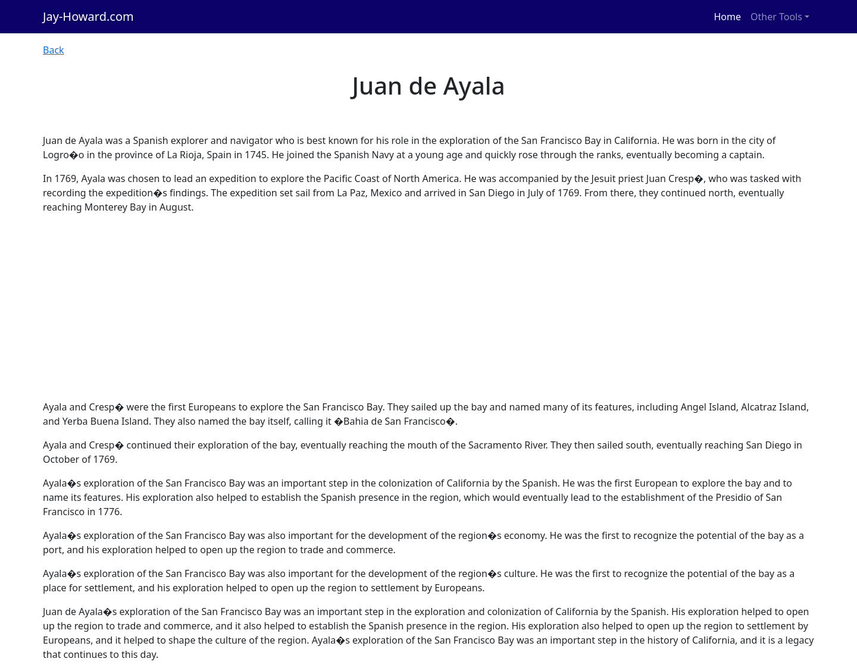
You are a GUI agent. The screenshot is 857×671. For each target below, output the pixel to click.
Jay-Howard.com (88, 16)
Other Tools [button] (776, 16)
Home (728, 16)
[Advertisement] (428, 307)
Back (53, 50)
